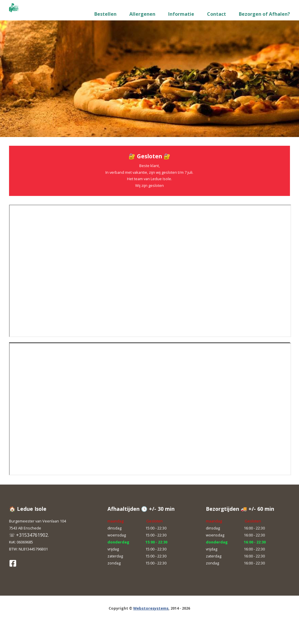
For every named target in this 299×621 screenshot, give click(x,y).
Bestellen (105, 14)
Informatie (181, 14)
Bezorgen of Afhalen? (264, 14)
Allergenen (142, 14)
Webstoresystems (150, 608)
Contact (216, 14)
